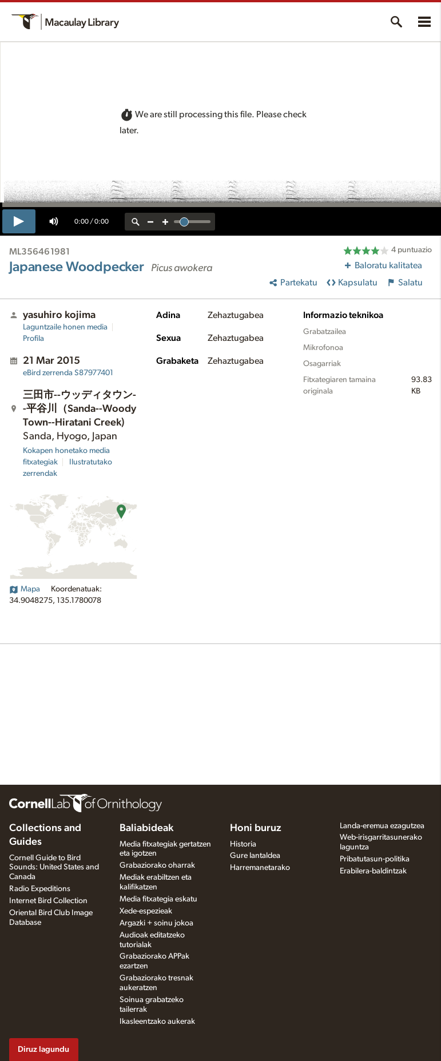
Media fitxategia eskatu (158, 899)
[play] (18, 221)
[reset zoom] (135, 221)
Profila (33, 339)
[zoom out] (150, 221)
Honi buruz (255, 828)
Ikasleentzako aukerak (157, 1022)
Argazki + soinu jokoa (156, 923)
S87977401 (68, 373)
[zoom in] (165, 221)
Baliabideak (146, 828)
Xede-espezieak (146, 911)
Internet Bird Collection (48, 901)
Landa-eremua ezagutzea (382, 826)
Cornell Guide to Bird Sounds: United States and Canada (54, 867)
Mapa (24, 589)
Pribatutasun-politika (375, 859)
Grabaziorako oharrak (157, 865)
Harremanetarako (260, 868)
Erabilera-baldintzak (373, 871)
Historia (243, 844)
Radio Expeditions (39, 889)
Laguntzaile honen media (65, 327)
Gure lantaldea (255, 856)
